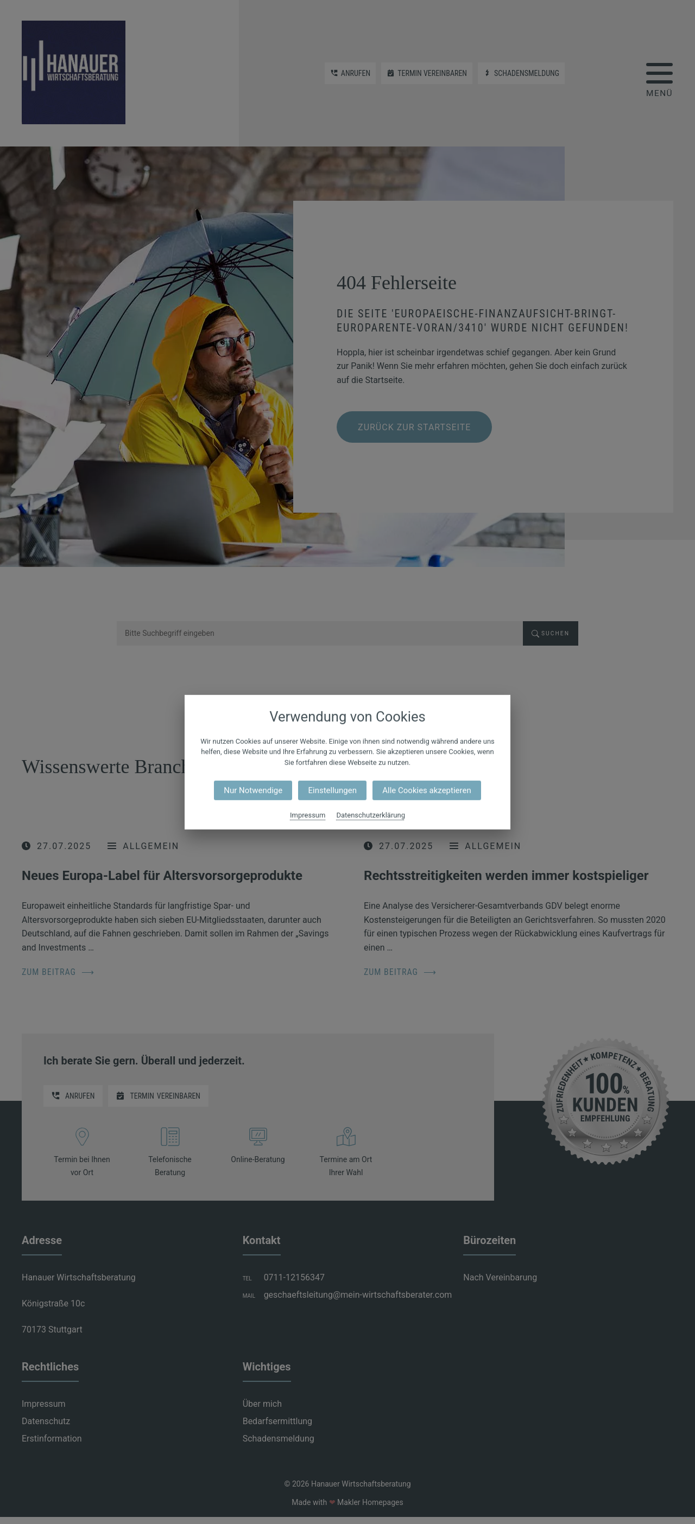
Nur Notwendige (253, 790)
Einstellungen (332, 790)
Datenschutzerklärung (370, 815)
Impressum (307, 815)
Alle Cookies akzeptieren (426, 790)
